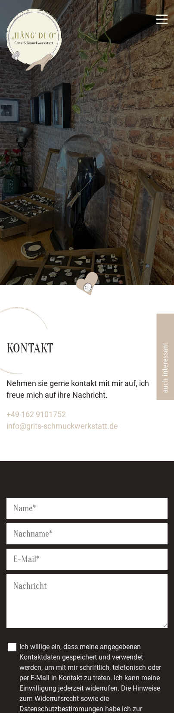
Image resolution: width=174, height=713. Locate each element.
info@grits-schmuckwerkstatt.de (62, 425)
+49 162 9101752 (36, 414)
